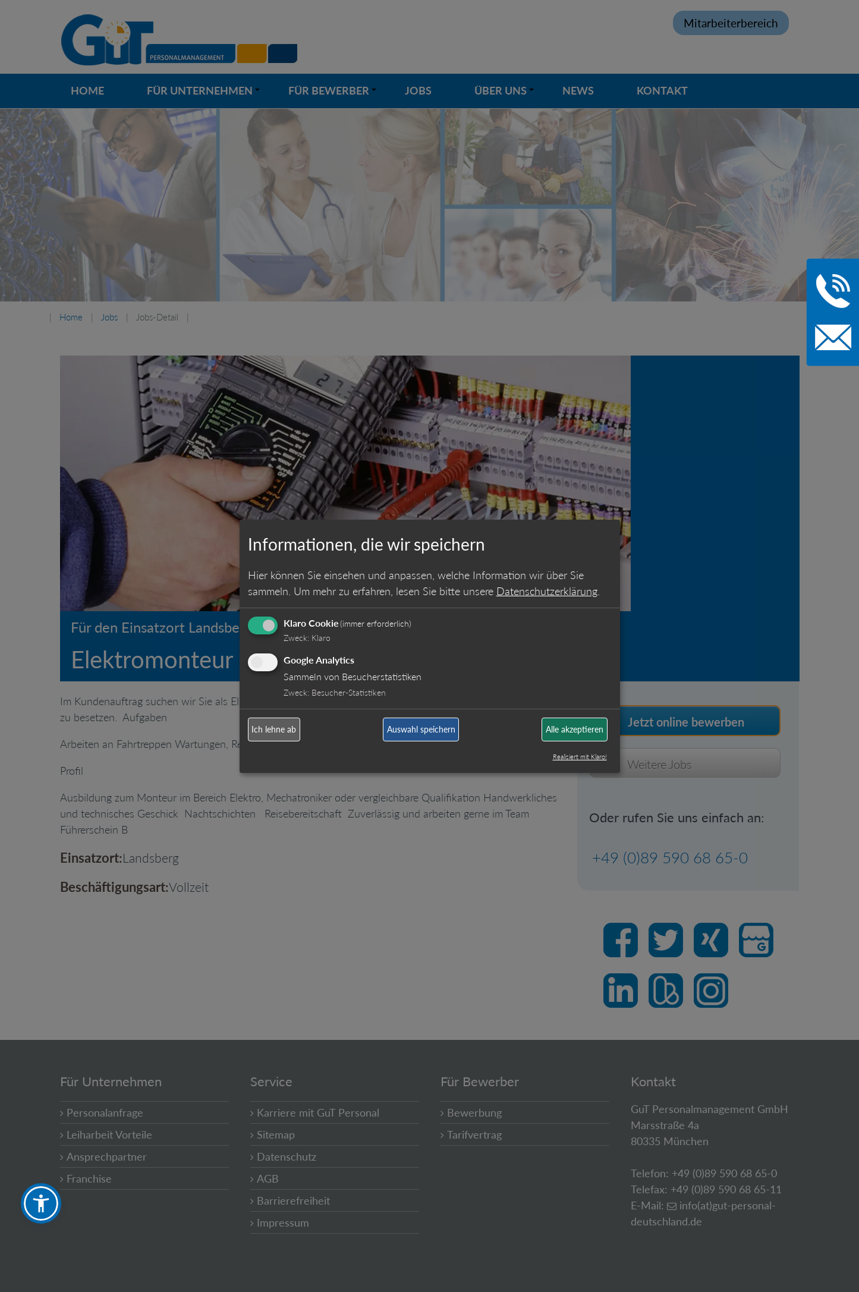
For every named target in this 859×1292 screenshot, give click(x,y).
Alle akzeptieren (574, 729)
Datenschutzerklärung (546, 591)
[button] (41, 1203)
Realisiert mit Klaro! (580, 756)
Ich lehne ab (273, 729)
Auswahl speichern (421, 729)
